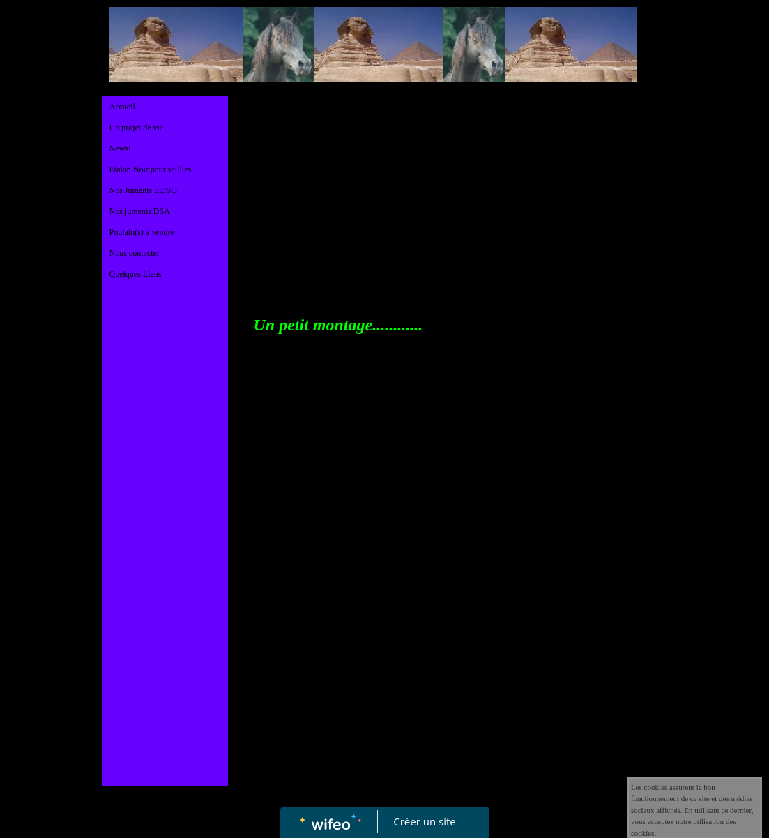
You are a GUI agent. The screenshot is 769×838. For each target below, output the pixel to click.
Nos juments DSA (139, 211)
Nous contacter (134, 253)
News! (120, 148)
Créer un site (424, 821)
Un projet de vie (136, 127)
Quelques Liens (135, 274)
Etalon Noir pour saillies (150, 169)
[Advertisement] (165, 570)
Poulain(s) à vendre (141, 232)
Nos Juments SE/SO (143, 190)
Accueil (122, 107)
